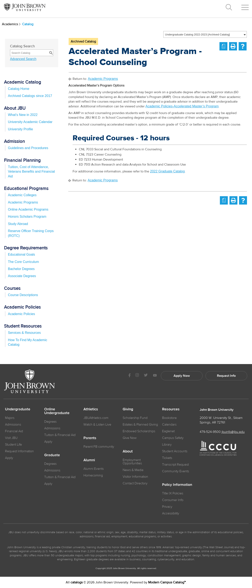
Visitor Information (135, 476)
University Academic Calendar (30, 122)
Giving (128, 409)
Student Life (13, 444)
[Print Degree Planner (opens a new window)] (223, 46)
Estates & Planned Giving (140, 424)
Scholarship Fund (135, 418)
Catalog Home (18, 88)
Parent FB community (98, 446)
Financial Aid (14, 431)
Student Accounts (174, 451)
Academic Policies (21, 314)
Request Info (226, 376)
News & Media (133, 470)
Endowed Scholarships (139, 431)
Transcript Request (175, 464)
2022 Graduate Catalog (167, 171)
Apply (9, 458)
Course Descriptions (23, 295)
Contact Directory (135, 483)
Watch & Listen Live (97, 424)
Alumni (89, 460)
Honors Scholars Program (27, 216)
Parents (89, 438)
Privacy (167, 506)
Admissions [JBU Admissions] (13, 424)
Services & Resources (24, 332)
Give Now (130, 438)
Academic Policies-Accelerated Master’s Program (182, 106)
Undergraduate (17, 409)
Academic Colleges (22, 195)
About (128, 451)
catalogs (77, 582)
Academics (11, 24)
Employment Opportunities (132, 461)
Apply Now (182, 376)
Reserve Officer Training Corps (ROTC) (31, 233)
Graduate (52, 455)
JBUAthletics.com (95, 418)
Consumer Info (172, 500)
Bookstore (169, 418)
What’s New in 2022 (23, 115)
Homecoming (93, 475)
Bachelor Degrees (21, 269)
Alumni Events (93, 468)
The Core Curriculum (23, 262)
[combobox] (205, 34)
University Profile (20, 129)
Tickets (167, 458)
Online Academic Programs (28, 209)
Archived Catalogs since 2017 (30, 96)
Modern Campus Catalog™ (167, 582)
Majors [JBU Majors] (9, 418)
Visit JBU (11, 438)
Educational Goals (21, 254)
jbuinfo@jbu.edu (233, 432)
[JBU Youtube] (154, 375)
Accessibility (170, 513)
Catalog (27, 24)
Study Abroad (18, 224)
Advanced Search (23, 59)
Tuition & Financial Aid (60, 435)
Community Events (175, 471)
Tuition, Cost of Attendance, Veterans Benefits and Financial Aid (31, 171)
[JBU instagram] (137, 375)
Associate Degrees (22, 276)
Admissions (52, 428)
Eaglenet (168, 431)
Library (167, 444)
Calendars (169, 424)
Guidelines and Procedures (28, 148)
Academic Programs (23, 202)
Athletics (90, 409)
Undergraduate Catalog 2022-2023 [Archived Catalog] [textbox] (197, 34)
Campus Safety (173, 438)
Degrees (50, 421)
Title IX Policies (172, 493)
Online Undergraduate (56, 411)
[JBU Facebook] (129, 375)
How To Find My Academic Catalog (27, 342)
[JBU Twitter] (145, 376)
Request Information (19, 451)
